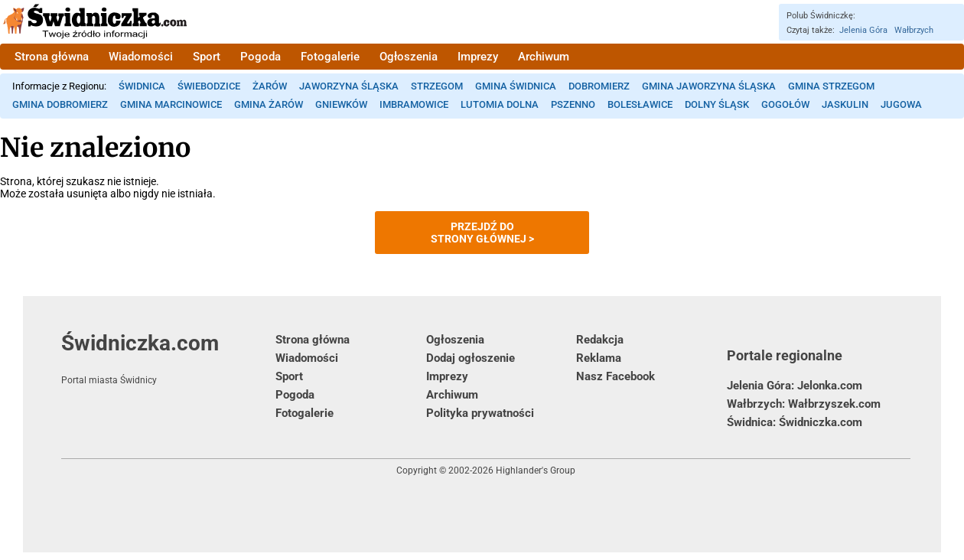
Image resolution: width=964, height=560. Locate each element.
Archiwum (543, 56)
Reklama (598, 358)
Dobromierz (599, 86)
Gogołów (785, 104)
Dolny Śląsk (717, 104)
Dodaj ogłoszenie (470, 358)
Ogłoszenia (408, 56)
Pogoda (260, 56)
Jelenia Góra (863, 30)
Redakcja (600, 340)
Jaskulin (845, 104)
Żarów (269, 86)
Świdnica (142, 86)
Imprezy (478, 56)
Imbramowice (413, 104)
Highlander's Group (535, 470)
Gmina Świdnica (515, 86)
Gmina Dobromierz (60, 104)
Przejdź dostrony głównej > (482, 232)
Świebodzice (208, 86)
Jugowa (901, 104)
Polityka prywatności (480, 413)
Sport (206, 56)
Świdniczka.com (168, 358)
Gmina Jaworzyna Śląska (709, 86)
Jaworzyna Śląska (349, 86)
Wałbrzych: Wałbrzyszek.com (804, 404)
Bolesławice (640, 104)
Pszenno (573, 104)
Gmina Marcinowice (171, 104)
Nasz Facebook (615, 376)
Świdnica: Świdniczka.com (794, 422)
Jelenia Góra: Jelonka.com (794, 385)
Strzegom (437, 86)
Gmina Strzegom (831, 86)
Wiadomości (141, 56)
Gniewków (341, 104)
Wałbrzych (913, 30)
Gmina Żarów (268, 104)
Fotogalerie (330, 56)
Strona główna (52, 56)
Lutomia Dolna (500, 104)
